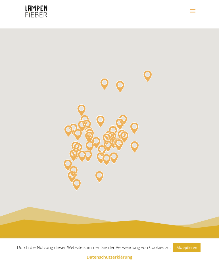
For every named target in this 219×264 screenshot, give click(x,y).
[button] (124, 137)
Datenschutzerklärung (109, 257)
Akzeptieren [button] (187, 247)
